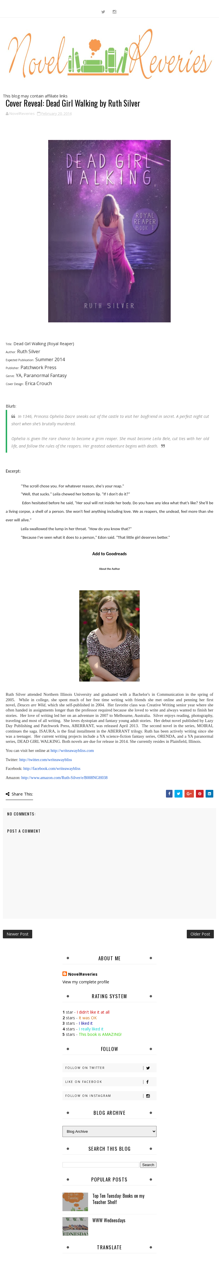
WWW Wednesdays (108, 1220)
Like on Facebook (110, 1082)
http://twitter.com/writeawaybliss (45, 760)
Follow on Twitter (110, 1068)
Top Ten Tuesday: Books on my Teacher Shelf (118, 1198)
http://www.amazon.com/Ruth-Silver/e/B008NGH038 (64, 778)
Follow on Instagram (110, 1096)
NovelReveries (83, 974)
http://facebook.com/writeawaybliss (51, 768)
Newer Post (18, 934)
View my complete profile (85, 982)
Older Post (200, 934)
